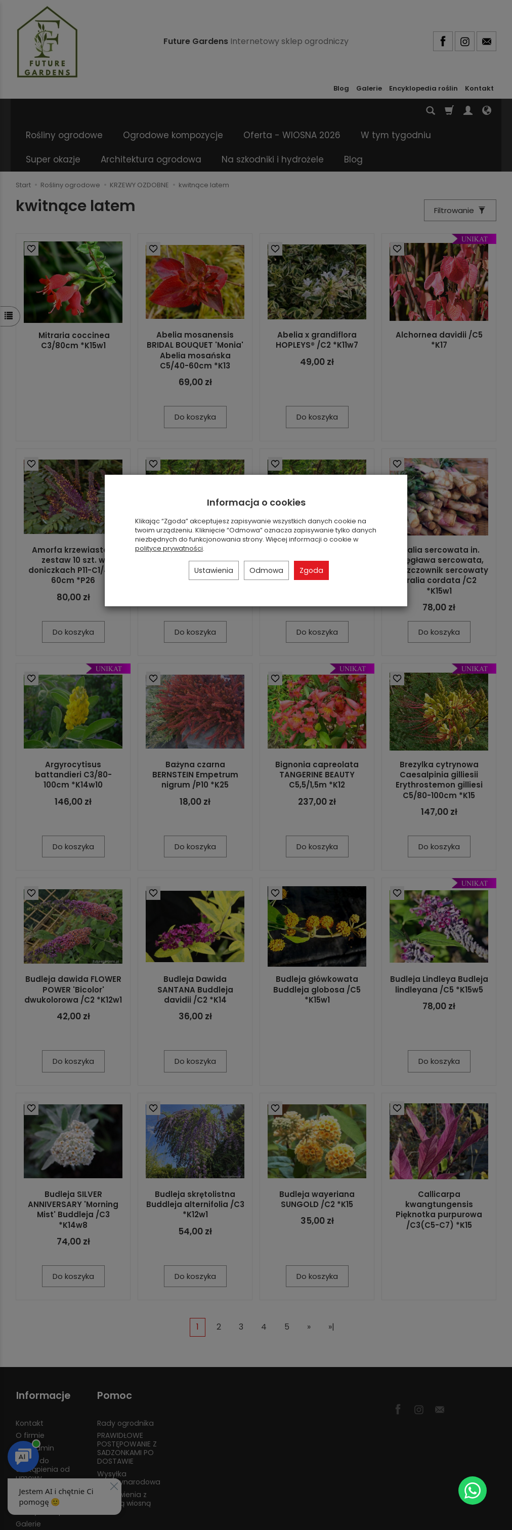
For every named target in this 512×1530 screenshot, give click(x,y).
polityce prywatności (169, 548)
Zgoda (311, 570)
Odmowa (266, 570)
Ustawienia (213, 570)
